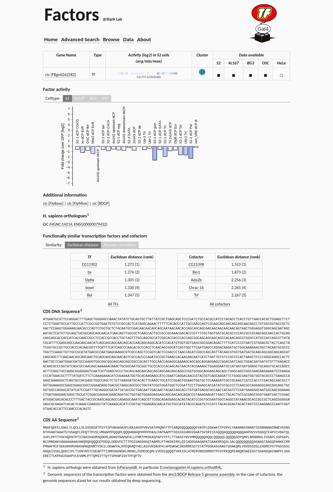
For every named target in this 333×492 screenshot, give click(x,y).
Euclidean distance (83, 244)
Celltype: (53, 98)
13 (202, 71)
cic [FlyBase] (53, 203)
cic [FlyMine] (78, 203)
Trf (196, 295)
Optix (89, 279)
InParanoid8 (127, 467)
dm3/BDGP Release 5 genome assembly (201, 474)
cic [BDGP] (101, 203)
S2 (67, 98)
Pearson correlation (119, 244)
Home (51, 39)
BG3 (93, 98)
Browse (111, 39)
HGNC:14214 (61, 224)
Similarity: (54, 244)
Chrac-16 (196, 287)
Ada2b (196, 279)
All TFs (113, 304)
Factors (71, 14)
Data (128, 39)
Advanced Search (80, 39)
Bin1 (196, 272)
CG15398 (196, 264)
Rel (89, 295)
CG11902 (89, 264)
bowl (89, 287)
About (144, 39)
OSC (105, 98)
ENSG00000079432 (90, 224)
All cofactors (220, 304)
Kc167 (80, 98)
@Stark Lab (112, 19)
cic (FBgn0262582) (60, 74)
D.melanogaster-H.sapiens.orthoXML (190, 467)
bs (90, 272)
